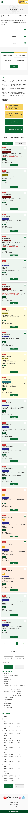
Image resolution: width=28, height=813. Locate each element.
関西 (5, 752)
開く (14, 66)
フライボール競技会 (16, 695)
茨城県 (11, 733)
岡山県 (11, 761)
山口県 (11, 764)
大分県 (5, 778)
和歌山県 (19, 757)
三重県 (5, 749)
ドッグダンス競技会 (8, 699)
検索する (14, 36)
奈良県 (11, 757)
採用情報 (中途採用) (14, 802)
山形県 (11, 726)
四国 (5, 766)
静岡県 (11, 747)
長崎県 (18, 776)
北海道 (5, 717)
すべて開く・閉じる (7, 143)
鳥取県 (18, 761)
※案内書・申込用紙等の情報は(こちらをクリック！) (13, 156)
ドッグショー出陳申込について (14, 114)
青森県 (5, 723)
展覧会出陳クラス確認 (14, 129)
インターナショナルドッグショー (11, 675)
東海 (5, 745)
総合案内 (22, 1)
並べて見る (20, 143)
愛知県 (5, 747)
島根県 (5, 764)
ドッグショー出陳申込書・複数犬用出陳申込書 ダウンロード (14, 107)
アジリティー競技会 (8, 697)
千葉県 (19, 731)
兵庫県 (18, 754)
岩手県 (11, 723)
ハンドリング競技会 (8, 707)
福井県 (18, 740)
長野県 (18, 742)
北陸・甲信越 (7, 738)
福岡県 (5, 776)
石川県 (11, 740)
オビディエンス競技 (16, 693)
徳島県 (5, 769)
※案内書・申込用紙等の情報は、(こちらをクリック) (13, 246)
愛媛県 (18, 769)
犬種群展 (6, 681)
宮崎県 (18, 778)
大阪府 (5, 754)
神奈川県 (12, 731)
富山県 (5, 740)
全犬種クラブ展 (7, 679)
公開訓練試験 (7, 705)
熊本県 (11, 778)
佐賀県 (11, 776)
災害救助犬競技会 (8, 703)
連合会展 (6, 677)
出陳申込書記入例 (14, 122)
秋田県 (5, 726)
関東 (5, 729)
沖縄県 (12, 780)
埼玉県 (5, 733)
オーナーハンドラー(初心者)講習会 (12, 689)
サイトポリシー (14, 806)
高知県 (5, 771)
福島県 (18, 726)
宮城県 (18, 723)
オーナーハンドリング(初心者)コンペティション (14, 686)
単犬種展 (6, 683)
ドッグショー (7, 673)
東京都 (5, 731)
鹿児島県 (6, 780)
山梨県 (11, 742)
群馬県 (5, 735)
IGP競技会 (6, 701)
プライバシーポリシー (14, 804)
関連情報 (14, 43)
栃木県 (18, 733)
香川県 (11, 769)
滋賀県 (5, 757)
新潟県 (5, 742)
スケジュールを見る (14, 29)
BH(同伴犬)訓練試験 (16, 691)
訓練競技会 (6, 691)
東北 (5, 721)
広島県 (5, 761)
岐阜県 (18, 747)
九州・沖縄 (7, 774)
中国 (5, 759)
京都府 (11, 754)
